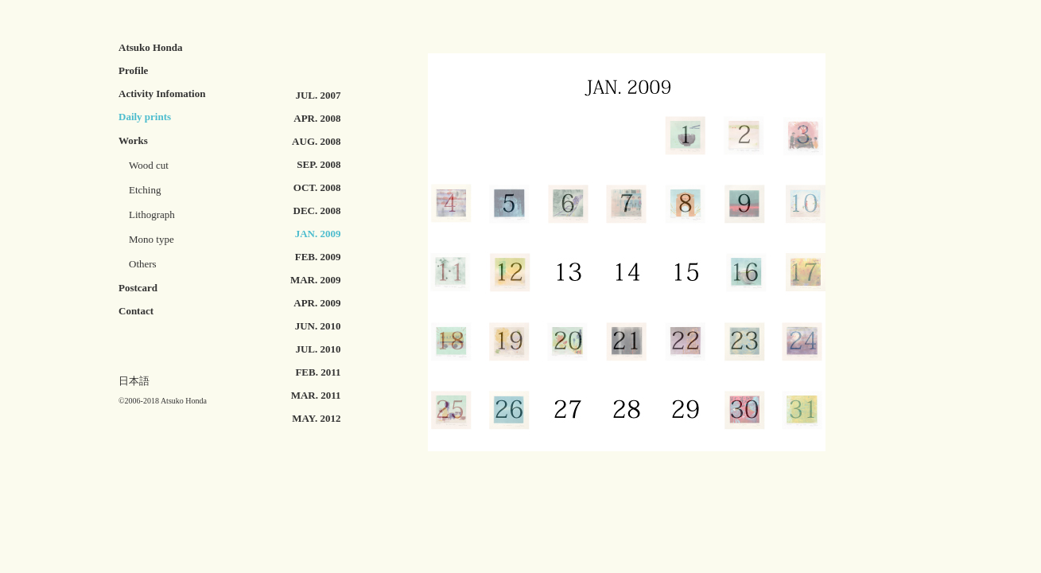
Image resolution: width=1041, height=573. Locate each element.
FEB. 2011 (317, 372)
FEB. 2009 (318, 257)
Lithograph (152, 214)
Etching (145, 190)
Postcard (137, 288)
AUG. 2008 (316, 141)
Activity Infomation (161, 93)
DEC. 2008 (317, 210)
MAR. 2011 (316, 395)
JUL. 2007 (317, 95)
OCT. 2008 (317, 187)
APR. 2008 (316, 118)
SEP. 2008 (318, 164)
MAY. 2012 (316, 418)
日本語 (134, 381)
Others (143, 264)
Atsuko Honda (150, 47)
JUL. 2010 (317, 349)
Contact (135, 311)
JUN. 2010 (318, 326)
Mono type (151, 239)
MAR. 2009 (315, 280)
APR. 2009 (316, 303)
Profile (133, 70)
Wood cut (143, 165)
